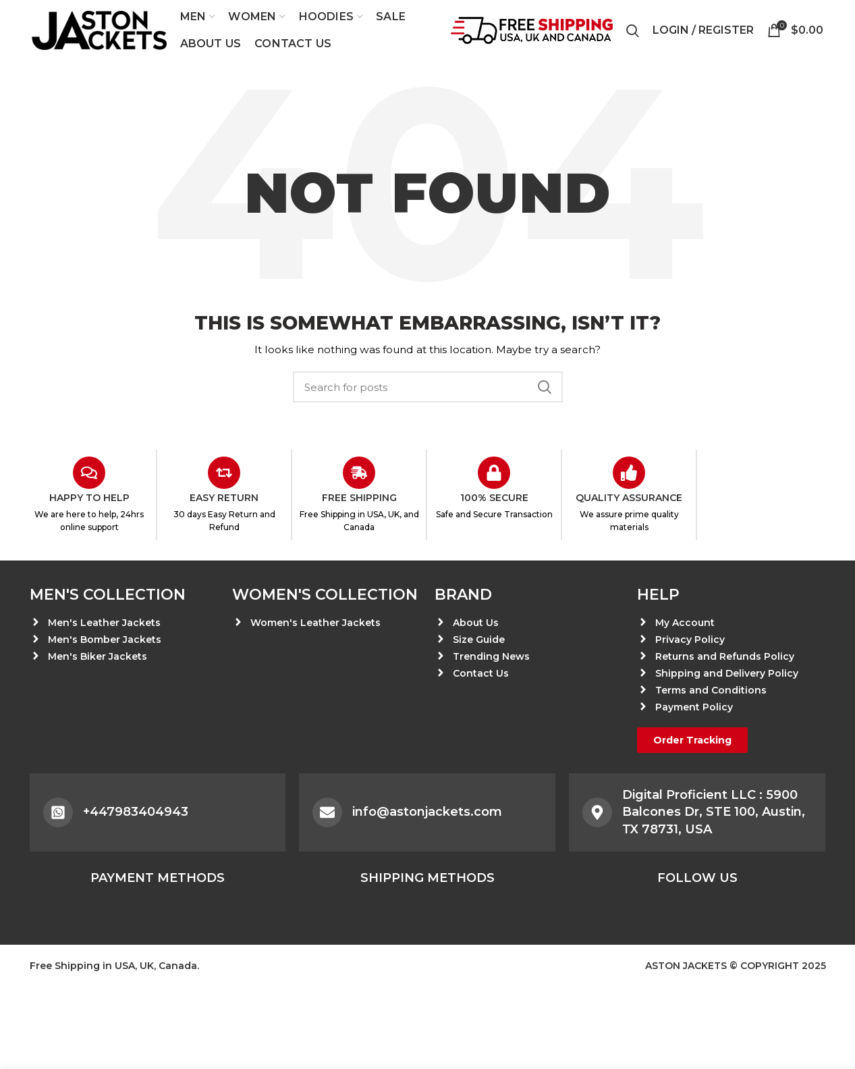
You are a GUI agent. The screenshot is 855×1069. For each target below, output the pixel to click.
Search (544, 386)
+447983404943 (135, 811)
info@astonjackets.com (427, 811)
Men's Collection (108, 594)
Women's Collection (325, 594)
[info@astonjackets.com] (327, 812)
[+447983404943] (58, 812)
